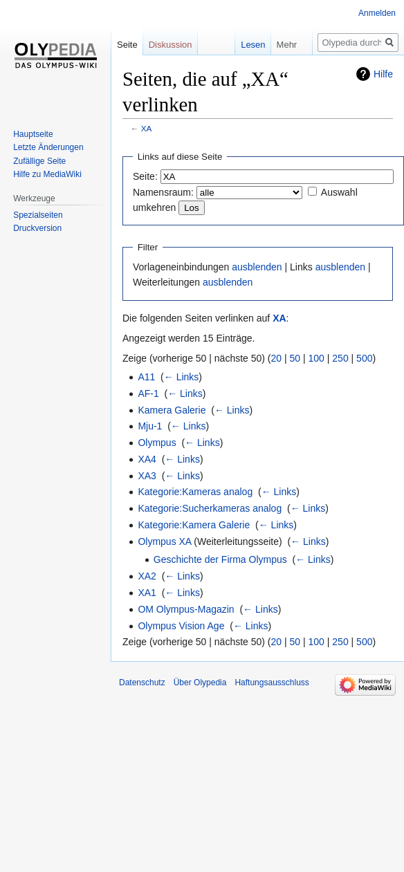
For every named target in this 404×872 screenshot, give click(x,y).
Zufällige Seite (39, 161)
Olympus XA (164, 541)
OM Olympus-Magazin (186, 609)
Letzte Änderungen (48, 147)
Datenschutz (142, 682)
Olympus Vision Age (181, 625)
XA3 (147, 475)
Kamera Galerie (171, 410)
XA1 (147, 592)
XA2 (147, 576)
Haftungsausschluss (272, 682)
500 (364, 358)
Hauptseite (33, 134)
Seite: (145, 176)
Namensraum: (163, 192)
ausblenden (257, 266)
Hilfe (383, 74)
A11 (146, 376)
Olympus (157, 442)
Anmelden (377, 13)
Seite (127, 44)
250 (340, 358)
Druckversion (37, 228)
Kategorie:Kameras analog (195, 491)
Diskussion (170, 44)
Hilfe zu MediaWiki (47, 174)
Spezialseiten (37, 215)
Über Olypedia (200, 682)
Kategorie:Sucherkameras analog (210, 508)
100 (316, 358)
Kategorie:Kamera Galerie (194, 524)
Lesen (243, 44)
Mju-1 (150, 426)
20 (276, 358)
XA (146, 128)
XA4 (147, 459)
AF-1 (148, 393)
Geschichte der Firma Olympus (220, 559)
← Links (181, 376)
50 (295, 358)
